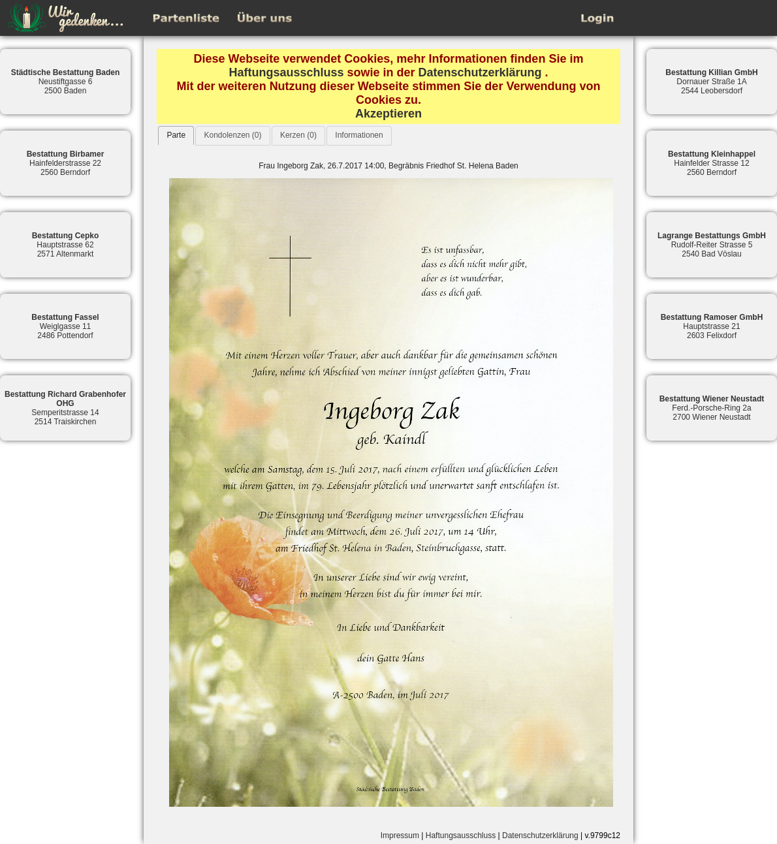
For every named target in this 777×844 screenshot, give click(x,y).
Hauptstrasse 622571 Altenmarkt (65, 244)
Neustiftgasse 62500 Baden (65, 81)
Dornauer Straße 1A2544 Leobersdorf (711, 81)
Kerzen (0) (298, 135)
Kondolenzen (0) (232, 135)
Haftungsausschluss (286, 72)
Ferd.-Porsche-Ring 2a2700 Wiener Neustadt (712, 408)
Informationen (359, 135)
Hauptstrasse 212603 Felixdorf (712, 326)
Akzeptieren (388, 113)
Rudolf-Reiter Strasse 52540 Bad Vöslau (712, 244)
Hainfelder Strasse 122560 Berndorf (711, 163)
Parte (175, 135)
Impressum (400, 835)
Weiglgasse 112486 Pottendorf (65, 326)
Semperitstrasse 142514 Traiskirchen (65, 408)
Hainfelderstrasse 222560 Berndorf (65, 163)
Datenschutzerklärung (480, 72)
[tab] (176, 135)
